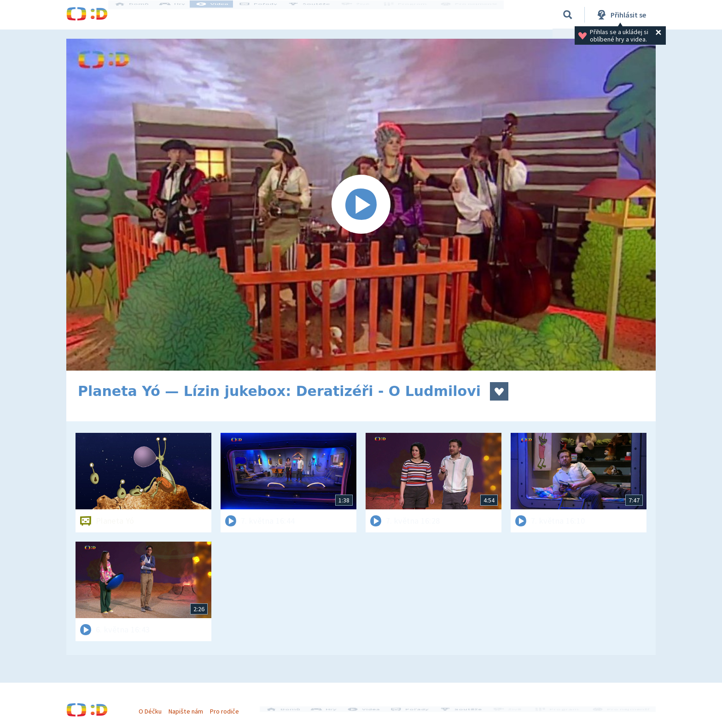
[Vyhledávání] (567, 15)
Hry (181, 15)
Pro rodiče (229, 706)
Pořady (267, 15)
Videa (221, 15)
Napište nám (190, 706)
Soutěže (317, 15)
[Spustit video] (361, 205)
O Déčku (154, 706)
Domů (140, 15)
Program (409, 15)
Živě (363, 15)
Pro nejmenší (471, 15)
